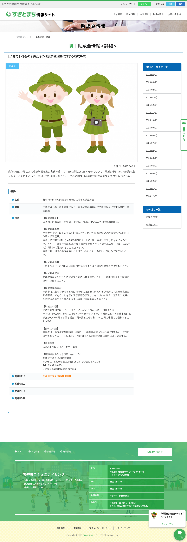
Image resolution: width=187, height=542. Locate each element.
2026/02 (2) (151, 89)
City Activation (89, 535)
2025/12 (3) (151, 105)
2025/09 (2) (151, 127)
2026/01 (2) (151, 97)
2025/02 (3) (151, 181)
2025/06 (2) (151, 150)
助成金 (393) (152, 217)
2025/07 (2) (151, 143)
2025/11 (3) (151, 112)
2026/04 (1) (151, 74)
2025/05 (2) (151, 158)
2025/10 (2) (151, 120)
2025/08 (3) (151, 135)
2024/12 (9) (151, 196)
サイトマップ (124, 528)
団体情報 (51, 451)
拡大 (180, 4)
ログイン (144, 4)
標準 (170, 4)
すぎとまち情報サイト (33, 14)
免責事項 (77, 528)
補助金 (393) (152, 224)
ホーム (18, 37)
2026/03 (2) (151, 82)
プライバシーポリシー (99, 528)
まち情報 (35, 451)
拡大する (71, 112)
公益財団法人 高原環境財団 (57, 376)
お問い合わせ (155, 452)
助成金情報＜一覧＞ (32, 37)
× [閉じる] (183, 512)
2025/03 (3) (151, 173)
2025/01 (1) (151, 188)
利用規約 (61, 528)
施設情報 (67, 451)
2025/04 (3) (151, 165)
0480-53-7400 (116, 482)
